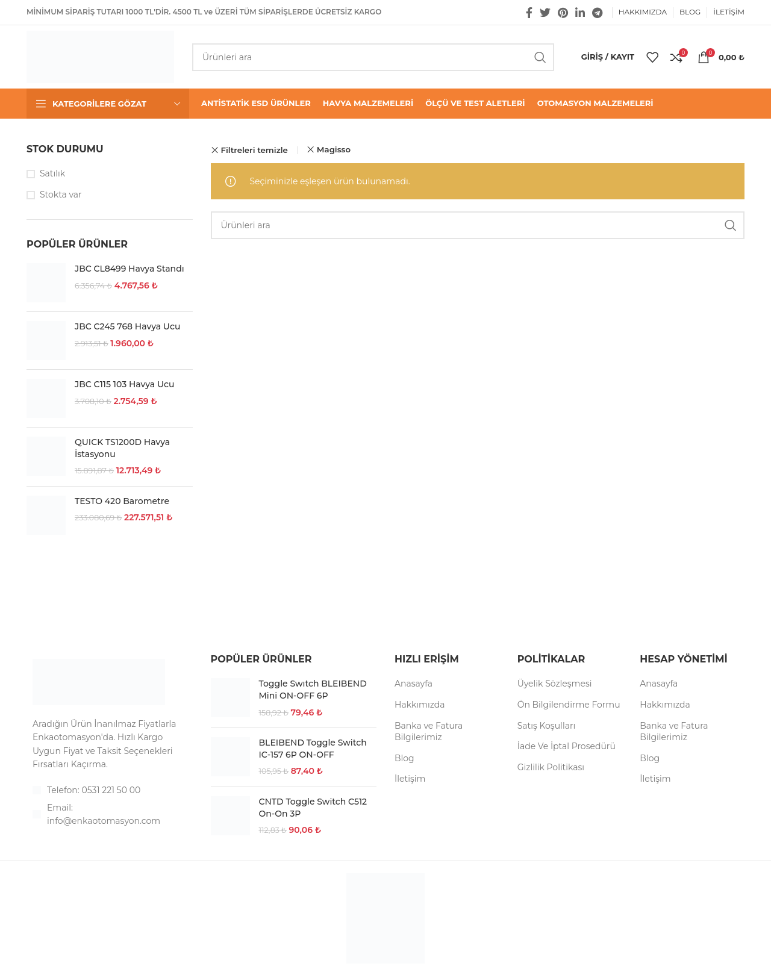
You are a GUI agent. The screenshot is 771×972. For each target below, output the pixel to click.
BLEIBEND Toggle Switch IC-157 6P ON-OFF (313, 748)
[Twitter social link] (545, 13)
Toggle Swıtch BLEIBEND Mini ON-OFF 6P (313, 689)
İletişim (410, 778)
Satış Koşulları (546, 725)
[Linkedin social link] (580, 13)
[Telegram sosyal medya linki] (597, 13)
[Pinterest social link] (563, 13)
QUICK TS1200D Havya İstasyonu (122, 448)
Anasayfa (413, 683)
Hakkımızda (420, 704)
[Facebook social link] (529, 13)
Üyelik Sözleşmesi (554, 683)
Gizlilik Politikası (550, 767)
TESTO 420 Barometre (122, 501)
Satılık (52, 173)
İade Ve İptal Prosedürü (566, 746)
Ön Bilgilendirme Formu (568, 704)
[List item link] (110, 790)
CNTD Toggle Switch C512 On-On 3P (313, 807)
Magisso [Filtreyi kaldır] (334, 150)
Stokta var (61, 194)
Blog (404, 758)
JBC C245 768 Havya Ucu (127, 326)
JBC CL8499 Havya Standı (129, 268)
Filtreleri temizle (253, 150)
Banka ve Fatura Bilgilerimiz (429, 731)
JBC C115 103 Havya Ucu (124, 384)
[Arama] (373, 57)
